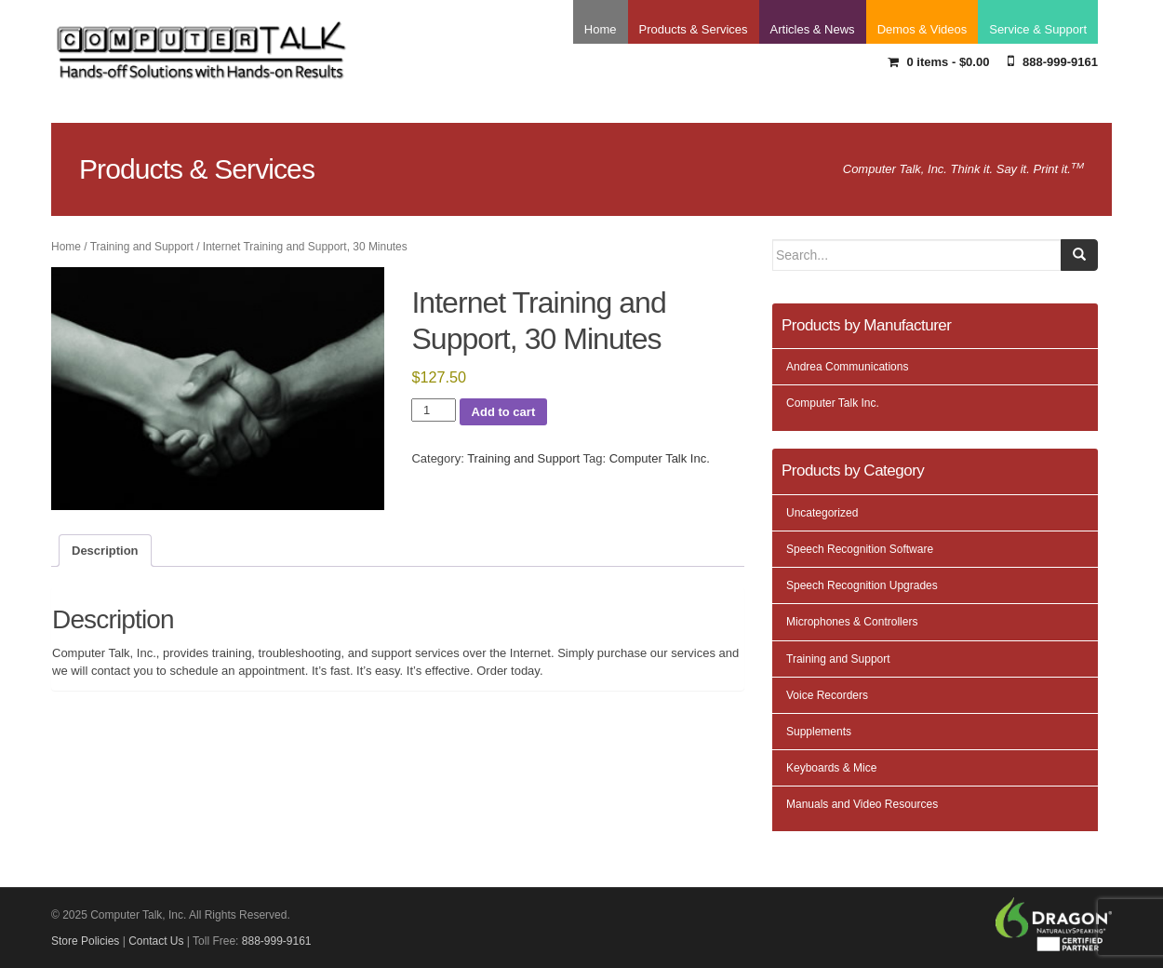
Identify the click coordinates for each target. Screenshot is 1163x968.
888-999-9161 (1053, 61)
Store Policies (85, 941)
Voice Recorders (827, 695)
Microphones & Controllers (851, 621)
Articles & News (812, 29)
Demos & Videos (922, 29)
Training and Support (142, 246)
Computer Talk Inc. (659, 458)
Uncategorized (822, 512)
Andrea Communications (847, 366)
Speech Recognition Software (859, 549)
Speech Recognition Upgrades (862, 585)
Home (600, 29)
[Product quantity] (433, 410)
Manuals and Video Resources (862, 804)
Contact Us (155, 941)
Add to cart (504, 412)
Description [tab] (105, 551)
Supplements (818, 731)
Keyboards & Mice (831, 767)
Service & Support (1038, 29)
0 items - (939, 62)
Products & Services (693, 29)
